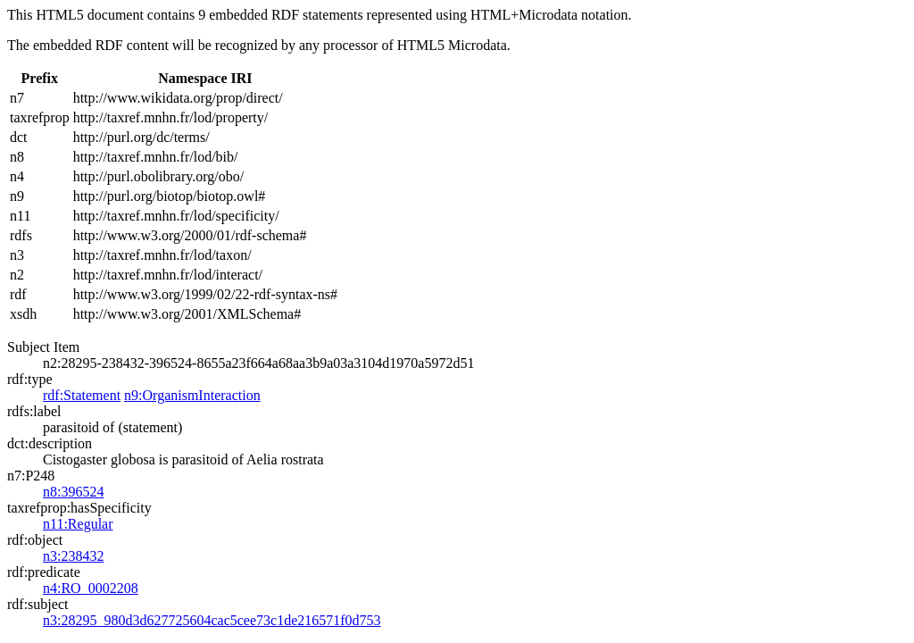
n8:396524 (73, 491)
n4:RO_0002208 (90, 588)
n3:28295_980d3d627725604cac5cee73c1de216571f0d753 (212, 620)
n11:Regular (78, 523)
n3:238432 (73, 556)
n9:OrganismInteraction (192, 395)
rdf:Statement (81, 395)
